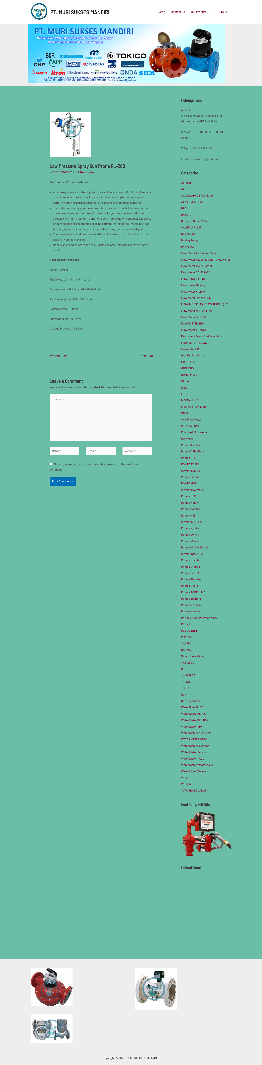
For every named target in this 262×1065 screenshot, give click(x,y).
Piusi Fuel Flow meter (194, 432)
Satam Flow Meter (192, 656)
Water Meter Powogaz (195, 746)
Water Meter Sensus (194, 752)
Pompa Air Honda (192, 445)
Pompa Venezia (191, 605)
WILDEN (186, 784)
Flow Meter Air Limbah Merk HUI (201, 253)
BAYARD (186, 214)
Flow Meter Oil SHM (193, 317)
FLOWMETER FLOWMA (195, 342)
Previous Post (56, 356)
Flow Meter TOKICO (193, 330)
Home (162, 12)
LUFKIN (185, 394)
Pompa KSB (188, 515)
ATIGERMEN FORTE (193, 202)
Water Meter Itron (192, 726)
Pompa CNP (188, 457)
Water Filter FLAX (192, 707)
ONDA (185, 413)
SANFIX (186, 643)
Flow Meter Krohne (193, 291)
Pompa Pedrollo (191, 573)
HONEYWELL (189, 374)
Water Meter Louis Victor (197, 733)
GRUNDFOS (188, 362)
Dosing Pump (189, 240)
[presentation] (208, 12)
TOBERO (186, 688)
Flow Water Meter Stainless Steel (202, 336)
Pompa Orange (190, 566)
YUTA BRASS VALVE (193, 790)
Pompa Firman (190, 477)
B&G (184, 208)
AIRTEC (185, 189)
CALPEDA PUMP (191, 227)
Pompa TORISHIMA (193, 592)
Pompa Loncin (190, 534)
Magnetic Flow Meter (194, 406)
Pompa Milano (190, 541)
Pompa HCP (188, 496)
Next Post (148, 356)
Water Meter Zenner (193, 771)
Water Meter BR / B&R (194, 720)
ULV (183, 694)
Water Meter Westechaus (197, 765)
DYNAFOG (187, 246)
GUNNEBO (222, 12)
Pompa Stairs (189, 585)
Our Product (200, 12)
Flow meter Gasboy (193, 285)
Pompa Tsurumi (191, 598)
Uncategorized (190, 701)
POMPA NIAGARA (192, 553)
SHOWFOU (187, 662)
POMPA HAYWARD (192, 490)
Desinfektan (188, 234)
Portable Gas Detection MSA (199, 618)
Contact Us (179, 12)
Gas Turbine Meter (192, 355)
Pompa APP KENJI (192, 451)
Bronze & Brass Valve (194, 221)
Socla (184, 669)
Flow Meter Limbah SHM (196, 298)
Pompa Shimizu (191, 579)
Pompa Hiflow (190, 502)
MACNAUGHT (189, 400)
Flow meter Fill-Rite (193, 278)
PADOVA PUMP (190, 426)
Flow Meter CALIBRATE (195, 272)
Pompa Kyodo (190, 528)
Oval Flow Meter (191, 419)
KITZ (184, 387)
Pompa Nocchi (190, 560)
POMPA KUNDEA (191, 522)
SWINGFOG (188, 675)
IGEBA (185, 381)
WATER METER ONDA (194, 739)
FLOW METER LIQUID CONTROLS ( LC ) (205, 304)
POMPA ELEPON (191, 470)
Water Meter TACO (193, 758)
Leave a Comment (61, 172)
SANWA (186, 650)
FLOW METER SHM (192, 323)
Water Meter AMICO (193, 713)
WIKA (184, 777)
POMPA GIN (188, 483)
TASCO (185, 681)
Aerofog (186, 182)
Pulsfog (186, 637)
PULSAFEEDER (190, 630)
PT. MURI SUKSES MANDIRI (79, 11)
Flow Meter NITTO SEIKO (196, 310)
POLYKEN (187, 438)
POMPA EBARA (190, 464)
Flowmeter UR (190, 349)
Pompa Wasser (190, 611)
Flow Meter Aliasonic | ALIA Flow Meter (205, 259)
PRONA (79, 172)
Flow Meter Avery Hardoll (197, 266)
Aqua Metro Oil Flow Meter (198, 195)
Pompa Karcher (190, 509)
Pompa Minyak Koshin (195, 547)
